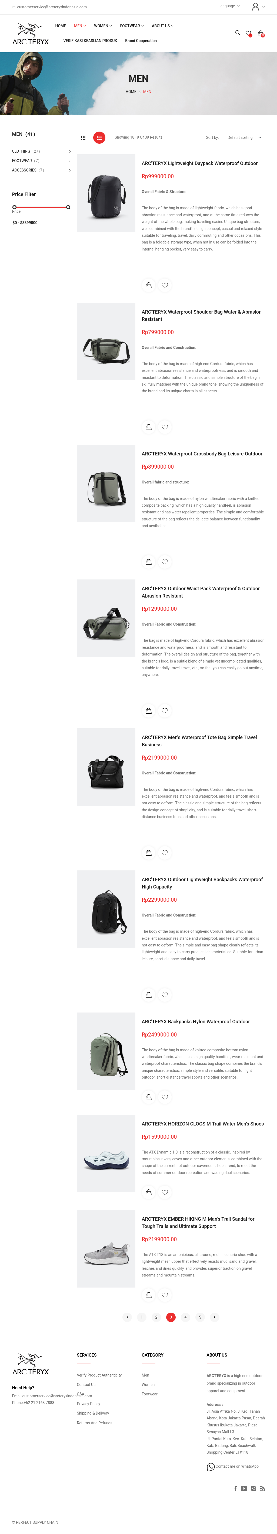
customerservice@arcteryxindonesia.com (52, 7)
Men (145, 1375)
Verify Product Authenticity (99, 1375)
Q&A (80, 1394)
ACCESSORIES (24, 170)
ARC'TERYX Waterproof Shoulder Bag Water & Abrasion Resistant (202, 315)
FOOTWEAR (130, 26)
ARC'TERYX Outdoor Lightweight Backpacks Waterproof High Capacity (202, 883)
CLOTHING (21, 151)
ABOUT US (161, 26)
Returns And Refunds (94, 1423)
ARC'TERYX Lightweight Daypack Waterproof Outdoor (200, 163)
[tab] (83, 138)
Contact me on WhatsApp (233, 1466)
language (227, 6)
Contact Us (86, 1384)
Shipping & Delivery (93, 1413)
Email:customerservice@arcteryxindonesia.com (52, 1396)
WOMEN (101, 26)
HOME (60, 26)
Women (148, 1384)
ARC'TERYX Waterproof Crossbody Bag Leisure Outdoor (202, 454)
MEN (78, 26)
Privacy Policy (88, 1404)
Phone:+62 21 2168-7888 (33, 1403)
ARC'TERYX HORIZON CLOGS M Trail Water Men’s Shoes (203, 1124)
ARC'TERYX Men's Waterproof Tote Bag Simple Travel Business (199, 741)
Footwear (150, 1394)
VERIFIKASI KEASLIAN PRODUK (90, 41)
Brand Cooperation (141, 41)
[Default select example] (244, 137)
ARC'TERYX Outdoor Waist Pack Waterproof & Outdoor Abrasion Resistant (201, 592)
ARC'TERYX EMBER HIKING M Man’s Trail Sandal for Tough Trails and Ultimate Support (198, 1222)
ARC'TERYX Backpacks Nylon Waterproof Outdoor (196, 1021)
